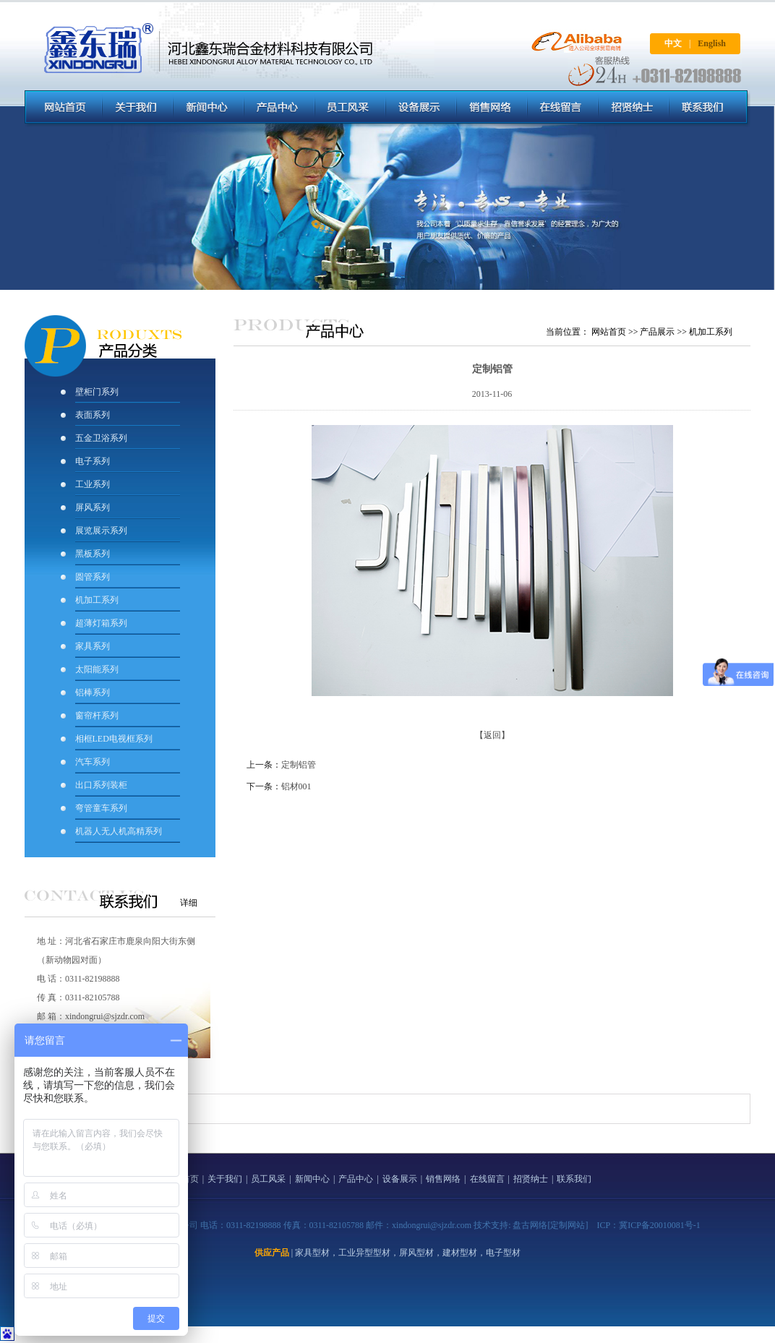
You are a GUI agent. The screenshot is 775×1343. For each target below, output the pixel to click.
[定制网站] (567, 1225)
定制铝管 (298, 765)
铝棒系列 (92, 692)
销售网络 (443, 1179)
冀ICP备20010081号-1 (660, 1225)
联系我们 (574, 1179)
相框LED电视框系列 (114, 739)
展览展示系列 (101, 530)
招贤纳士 (530, 1179)
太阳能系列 (97, 669)
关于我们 (224, 1179)
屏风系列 (93, 507)
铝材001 (296, 786)
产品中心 (355, 1179)
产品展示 (657, 332)
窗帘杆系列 (97, 716)
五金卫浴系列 (101, 438)
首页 (190, 1179)
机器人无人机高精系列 (118, 831)
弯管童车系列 (101, 808)
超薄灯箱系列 (101, 623)
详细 (188, 903)
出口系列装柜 (101, 785)
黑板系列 (92, 554)
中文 (673, 43)
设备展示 (399, 1179)
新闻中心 (312, 1179)
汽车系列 (92, 762)
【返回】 (492, 735)
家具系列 (92, 646)
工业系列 (92, 484)
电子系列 (92, 461)
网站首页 (608, 332)
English (712, 43)
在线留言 (487, 1179)
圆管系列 (92, 577)
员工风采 (268, 1179)
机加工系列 (97, 600)
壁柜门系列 (97, 392)
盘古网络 (530, 1225)
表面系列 (92, 415)
